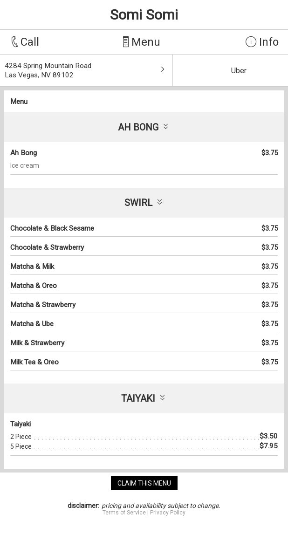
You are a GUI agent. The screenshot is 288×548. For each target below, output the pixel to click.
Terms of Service (124, 512)
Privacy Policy (167, 512)
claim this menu (144, 483)
